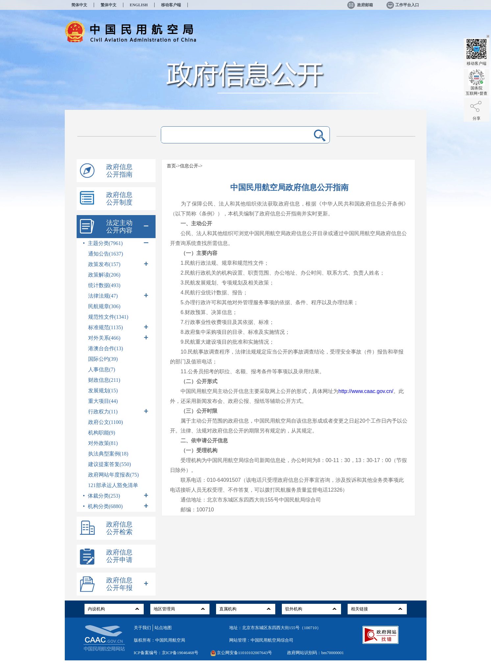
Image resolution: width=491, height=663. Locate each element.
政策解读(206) (104, 275)
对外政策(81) (103, 443)
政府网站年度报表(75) (113, 475)
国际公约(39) (103, 359)
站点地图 (163, 627)
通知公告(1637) (105, 254)
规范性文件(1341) (108, 317)
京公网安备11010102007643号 (244, 652)
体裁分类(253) (116, 495)
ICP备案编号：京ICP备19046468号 (166, 652)
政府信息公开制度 (119, 198)
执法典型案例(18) (108, 453)
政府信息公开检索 (119, 528)
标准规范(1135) (118, 327)
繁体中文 (108, 5)
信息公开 (189, 165)
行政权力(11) (118, 411)
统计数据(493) (104, 285)
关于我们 (142, 627)
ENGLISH (139, 5)
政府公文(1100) (105, 422)
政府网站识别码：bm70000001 (315, 652)
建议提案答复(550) (109, 464)
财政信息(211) (104, 380)
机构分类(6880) (116, 506)
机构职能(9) (101, 432)
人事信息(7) (101, 369)
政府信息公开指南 (119, 170)
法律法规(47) (118, 295)
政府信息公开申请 (119, 556)
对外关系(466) (118, 337)
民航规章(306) (104, 306)
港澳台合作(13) (105, 348)
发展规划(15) (103, 390)
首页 (171, 165)
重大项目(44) (103, 401)
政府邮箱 (360, 5)
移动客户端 (171, 5)
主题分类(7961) (116, 243)
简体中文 (79, 5)
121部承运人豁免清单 (113, 485)
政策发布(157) (118, 264)
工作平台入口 (402, 5)
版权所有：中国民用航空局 (159, 640)
